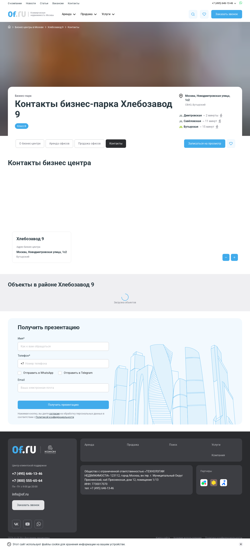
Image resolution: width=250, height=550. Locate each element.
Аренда (69, 14)
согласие (54, 413)
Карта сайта (163, 537)
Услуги (108, 14)
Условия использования (187, 537)
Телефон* (24, 355)
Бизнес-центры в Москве (29, 27)
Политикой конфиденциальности (55, 417)
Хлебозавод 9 (55, 27)
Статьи (44, 3)
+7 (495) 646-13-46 (224, 3)
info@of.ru (20, 494)
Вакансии (58, 3)
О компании (15, 3)
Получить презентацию (63, 404)
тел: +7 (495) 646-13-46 (99, 488)
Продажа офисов (89, 143)
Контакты (73, 3)
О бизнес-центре (29, 143)
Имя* (21, 338)
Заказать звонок (226, 14)
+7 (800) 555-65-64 (27, 480)
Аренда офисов (59, 143)
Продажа (89, 14)
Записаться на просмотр (204, 143)
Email (21, 380)
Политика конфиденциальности (223, 537)
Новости (31, 3)
